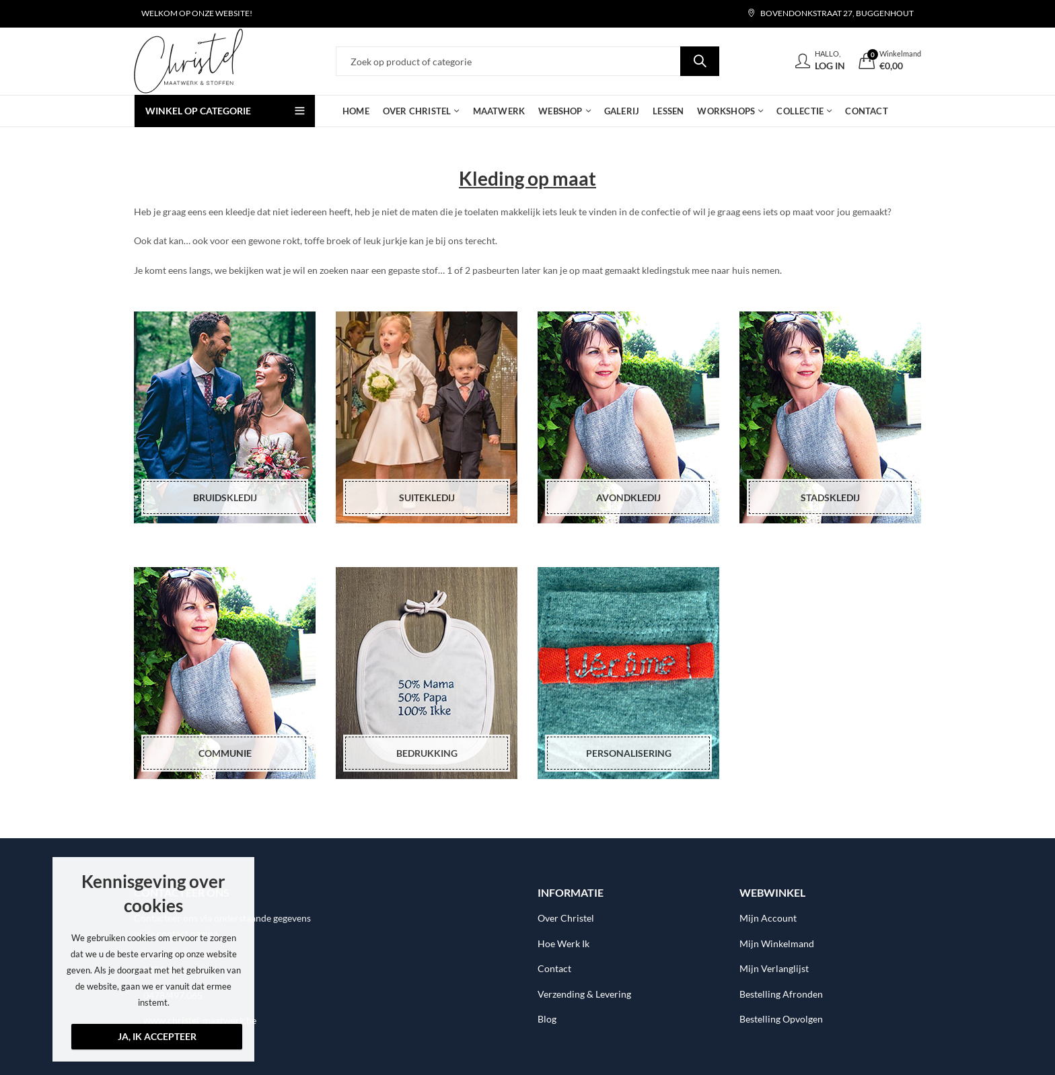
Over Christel (566, 918)
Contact (554, 968)
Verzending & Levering (584, 994)
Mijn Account (768, 918)
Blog (547, 1019)
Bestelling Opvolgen (781, 1019)
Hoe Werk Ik (563, 943)
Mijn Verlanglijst (774, 968)
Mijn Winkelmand (776, 943)
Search (699, 61)
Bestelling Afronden (781, 994)
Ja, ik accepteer (157, 1036)
